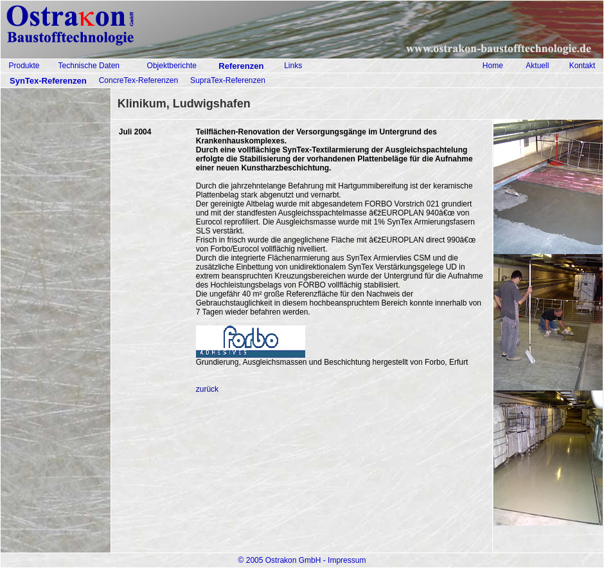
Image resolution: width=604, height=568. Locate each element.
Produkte (23, 65)
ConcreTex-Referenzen (138, 80)
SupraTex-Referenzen (227, 80)
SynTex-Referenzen (48, 81)
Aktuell (537, 65)
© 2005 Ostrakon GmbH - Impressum (302, 560)
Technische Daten (89, 65)
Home (493, 65)
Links (293, 65)
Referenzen (240, 66)
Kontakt (582, 65)
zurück (207, 389)
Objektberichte (172, 65)
